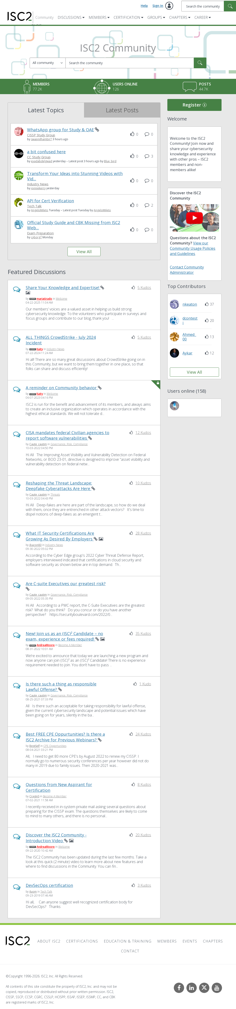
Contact (130, 951)
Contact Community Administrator (187, 270)
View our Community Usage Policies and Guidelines (192, 248)
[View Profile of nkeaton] (190, 304)
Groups (154, 17)
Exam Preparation (40, 233)
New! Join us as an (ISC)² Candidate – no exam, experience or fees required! (64, 636)
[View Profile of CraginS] (34, 796)
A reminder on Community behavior (62, 388)
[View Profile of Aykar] (187, 353)
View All (84, 252)
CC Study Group (39, 157)
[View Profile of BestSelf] (34, 746)
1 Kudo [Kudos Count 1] (145, 683)
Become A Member (70, 645)
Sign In (157, 5)
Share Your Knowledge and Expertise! (63, 287)
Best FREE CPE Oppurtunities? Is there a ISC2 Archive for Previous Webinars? (65, 737)
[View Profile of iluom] (33, 892)
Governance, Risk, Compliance (69, 444)
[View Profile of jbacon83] (35, 545)
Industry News (37, 184)
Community (44, 17)
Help (144, 5)
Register (192, 105)
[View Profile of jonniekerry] (38, 188)
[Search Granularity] (47, 63)
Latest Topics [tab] (46, 110)
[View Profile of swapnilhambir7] (41, 139)
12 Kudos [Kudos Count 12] (143, 432)
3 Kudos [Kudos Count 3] (144, 885)
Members (98, 17)
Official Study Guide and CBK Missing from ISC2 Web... (73, 225)
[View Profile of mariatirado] (44, 299)
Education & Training (128, 941)
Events (190, 941)
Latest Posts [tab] (122, 110)
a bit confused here (46, 151)
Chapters (178, 17)
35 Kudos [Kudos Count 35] (143, 633)
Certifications (82, 941)
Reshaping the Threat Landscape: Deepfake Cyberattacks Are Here (59, 485)
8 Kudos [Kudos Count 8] (144, 784)
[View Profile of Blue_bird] (110, 161)
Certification (127, 17)
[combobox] (135, 63)
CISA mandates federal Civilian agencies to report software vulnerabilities (67, 435)
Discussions (69, 17)
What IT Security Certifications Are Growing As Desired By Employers (60, 536)
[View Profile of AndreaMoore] (46, 645)
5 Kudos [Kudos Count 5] (144, 287)
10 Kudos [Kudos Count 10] (143, 482)
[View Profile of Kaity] (40, 349)
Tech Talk (34, 206)
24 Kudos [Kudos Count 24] (143, 734)
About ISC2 (48, 941)
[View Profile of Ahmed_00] (189, 337)
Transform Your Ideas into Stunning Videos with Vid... (75, 176)
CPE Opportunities (54, 746)
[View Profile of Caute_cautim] (38, 444)
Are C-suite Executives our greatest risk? (66, 584)
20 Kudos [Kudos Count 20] (143, 835)
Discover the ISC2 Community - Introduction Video (56, 837)
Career (201, 17)
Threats (55, 495)
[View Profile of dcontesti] (190, 320)
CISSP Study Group (41, 135)
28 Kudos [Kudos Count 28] (143, 533)
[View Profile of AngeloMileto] (39, 210)
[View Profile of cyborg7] (36, 237)
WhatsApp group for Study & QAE (60, 129)
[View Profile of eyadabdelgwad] (41, 161)
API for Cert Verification (50, 200)
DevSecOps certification (49, 885)
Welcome (61, 299)
